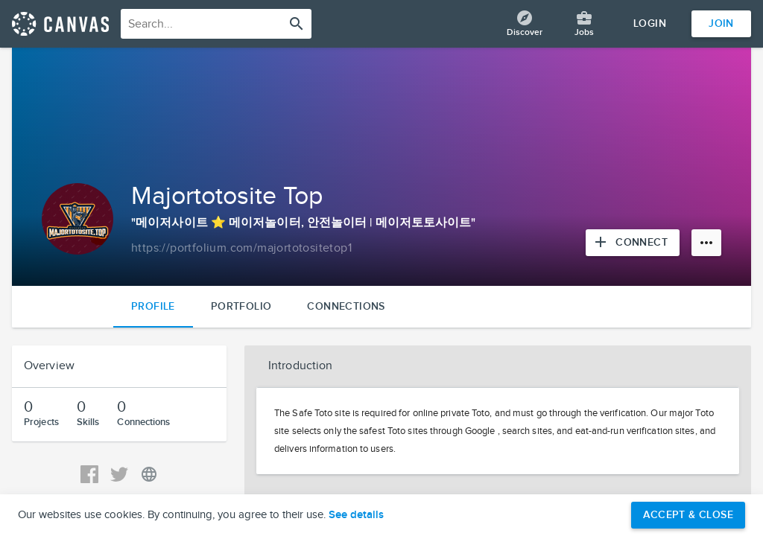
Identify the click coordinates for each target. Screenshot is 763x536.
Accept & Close (688, 514)
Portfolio (241, 306)
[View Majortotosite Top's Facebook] (89, 474)
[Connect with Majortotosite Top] (633, 242)
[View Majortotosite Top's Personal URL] (149, 474)
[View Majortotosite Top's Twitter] (119, 474)
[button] (497, 366)
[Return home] (60, 24)
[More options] (706, 242)
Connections (345, 306)
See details (356, 515)
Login (649, 23)
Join (721, 23)
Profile (153, 306)
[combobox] (216, 24)
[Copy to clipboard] (241, 248)
